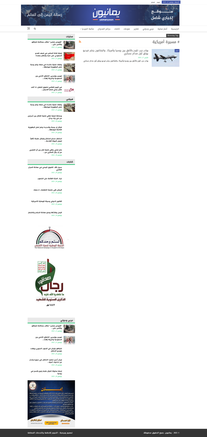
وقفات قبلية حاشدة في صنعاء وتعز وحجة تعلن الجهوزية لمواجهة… (46, 65)
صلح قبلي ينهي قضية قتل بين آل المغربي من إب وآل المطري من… (45, 151)
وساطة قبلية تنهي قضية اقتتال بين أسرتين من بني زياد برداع (45, 117)
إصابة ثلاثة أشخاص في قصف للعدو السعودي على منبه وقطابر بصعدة (48, 54)
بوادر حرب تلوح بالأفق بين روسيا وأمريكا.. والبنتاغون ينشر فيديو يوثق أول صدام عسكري (115, 52)
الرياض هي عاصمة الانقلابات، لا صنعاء (48, 189)
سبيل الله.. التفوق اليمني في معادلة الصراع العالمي (45, 168)
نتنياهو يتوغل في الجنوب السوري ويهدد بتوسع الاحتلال (46, 349)
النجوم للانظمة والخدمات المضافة (43, 433)
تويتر (158, 2)
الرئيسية (175, 29)
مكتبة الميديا (88, 29)
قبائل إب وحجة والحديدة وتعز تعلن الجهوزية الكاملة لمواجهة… (45, 128)
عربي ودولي (148, 29)
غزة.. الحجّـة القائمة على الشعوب (49, 178)
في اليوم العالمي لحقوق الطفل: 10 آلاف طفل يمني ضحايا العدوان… (46, 88)
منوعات (127, 29)
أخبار (177, 50)
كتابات (117, 29)
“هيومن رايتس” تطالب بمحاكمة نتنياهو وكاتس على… (47, 43)
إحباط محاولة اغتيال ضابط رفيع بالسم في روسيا (46, 372)
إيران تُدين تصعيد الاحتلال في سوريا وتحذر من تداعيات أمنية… (45, 361)
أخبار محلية (162, 29)
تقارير (136, 29)
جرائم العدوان (104, 29)
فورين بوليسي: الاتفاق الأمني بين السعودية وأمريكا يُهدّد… (48, 77)
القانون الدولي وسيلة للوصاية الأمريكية (46, 201)
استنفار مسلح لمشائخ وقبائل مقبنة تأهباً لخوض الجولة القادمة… (46, 139)
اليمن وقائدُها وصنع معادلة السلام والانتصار (45, 212)
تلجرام (153, 2)
